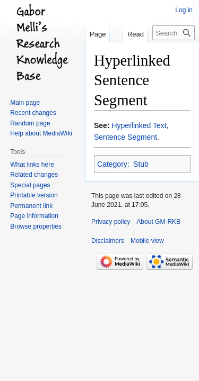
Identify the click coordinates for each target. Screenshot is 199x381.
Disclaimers (107, 240)
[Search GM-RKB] (173, 32)
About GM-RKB (158, 221)
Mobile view (147, 240)
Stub (141, 164)
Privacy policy (110, 221)
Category (112, 164)
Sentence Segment (125, 137)
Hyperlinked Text (138, 125)
